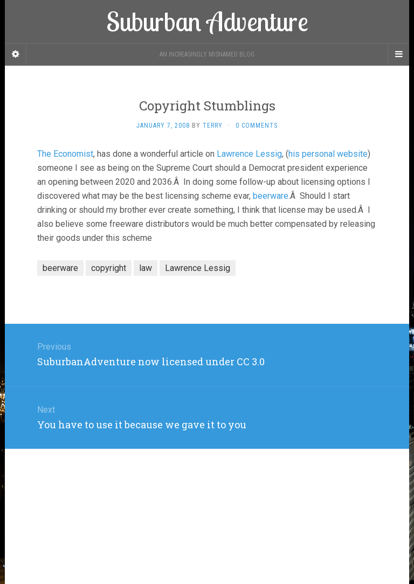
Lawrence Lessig (249, 154)
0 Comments (257, 125)
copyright (108, 268)
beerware (270, 196)
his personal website (328, 154)
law (145, 268)
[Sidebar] (15, 54)
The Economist (65, 154)
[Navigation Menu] (398, 54)
